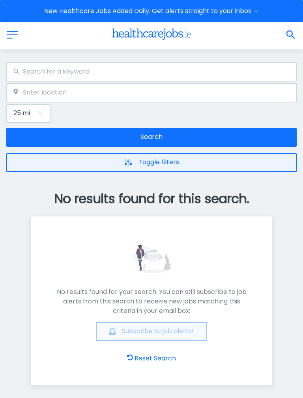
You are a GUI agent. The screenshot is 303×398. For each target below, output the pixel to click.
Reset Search (151, 358)
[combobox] (151, 71)
